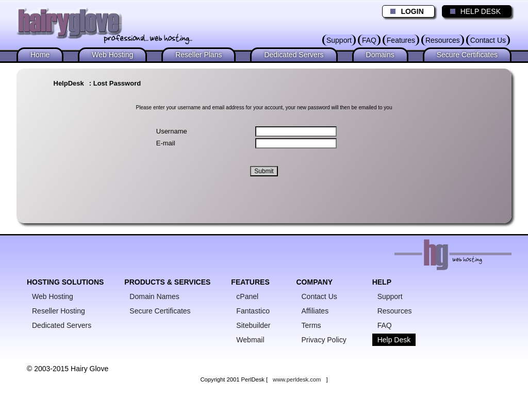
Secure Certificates (467, 55)
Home (40, 55)
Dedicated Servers (293, 55)
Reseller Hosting (58, 311)
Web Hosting (112, 55)
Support (339, 40)
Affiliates (315, 311)
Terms (311, 325)
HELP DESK (473, 11)
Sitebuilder (253, 325)
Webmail (250, 340)
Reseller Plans (198, 55)
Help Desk (394, 340)
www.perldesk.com (297, 379)
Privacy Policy (324, 340)
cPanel (247, 296)
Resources (442, 40)
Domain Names (154, 296)
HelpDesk (69, 83)
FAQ (369, 40)
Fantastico (253, 311)
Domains (380, 55)
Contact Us (488, 40)
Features (401, 40)
